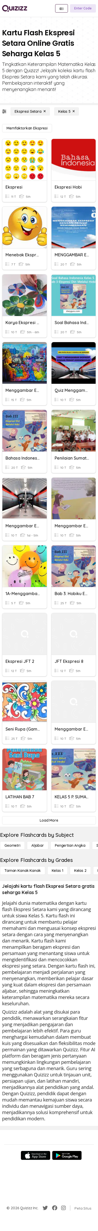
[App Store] (35, 1155)
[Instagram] (63, 1208)
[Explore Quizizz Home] (14, 8)
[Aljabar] (37, 845)
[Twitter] (45, 1208)
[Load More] (49, 820)
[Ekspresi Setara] (30, 111)
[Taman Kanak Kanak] (22, 870)
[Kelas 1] (57, 870)
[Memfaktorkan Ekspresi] (27, 128)
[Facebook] (54, 1208)
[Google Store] (67, 1155)
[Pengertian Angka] (70, 845)
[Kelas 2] (80, 870)
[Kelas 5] (66, 111)
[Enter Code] (83, 8)
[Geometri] (12, 845)
